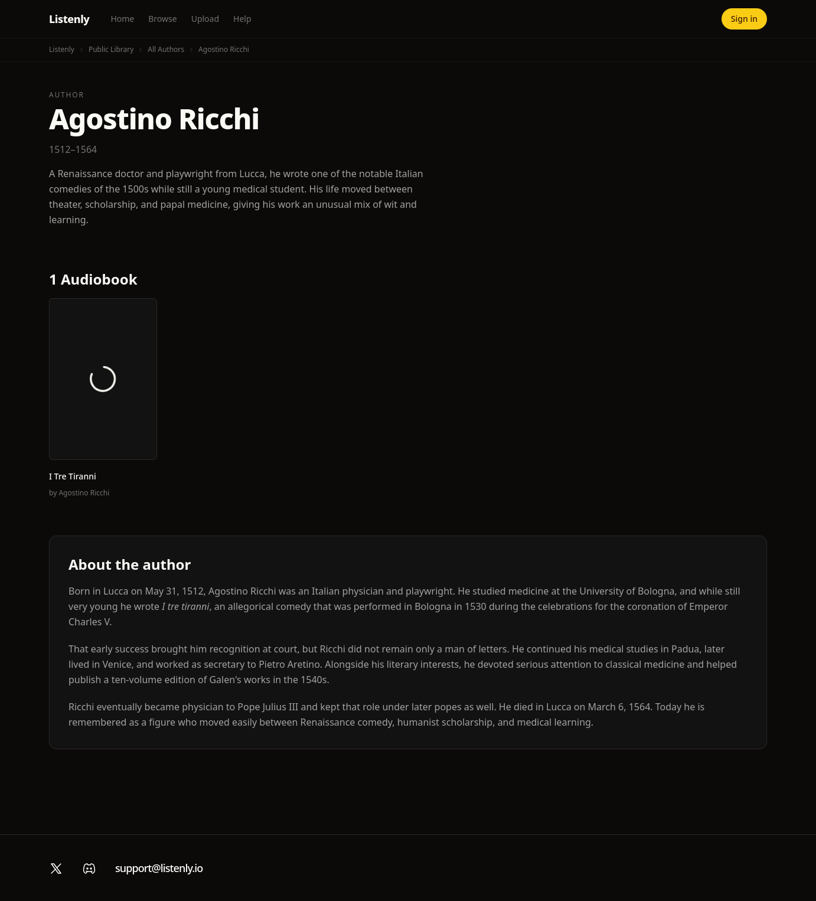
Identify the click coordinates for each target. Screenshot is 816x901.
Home (122, 18)
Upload (205, 18)
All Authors (166, 49)
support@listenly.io (159, 868)
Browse (162, 18)
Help (242, 18)
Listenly (69, 19)
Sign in (744, 18)
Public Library (111, 49)
